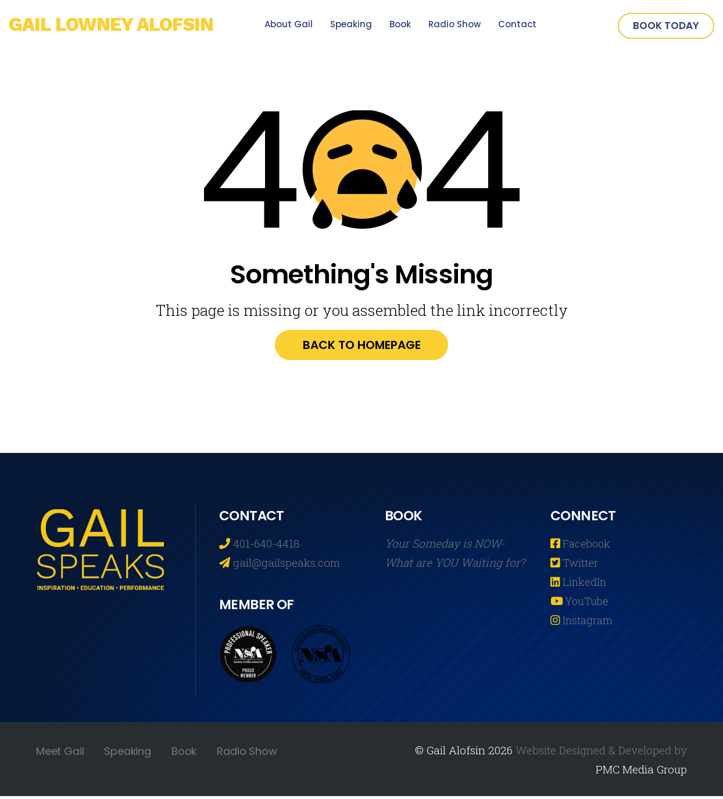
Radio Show (454, 24)
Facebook (586, 546)
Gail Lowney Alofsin (118, 25)
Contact (517, 24)
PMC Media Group (641, 772)
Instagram (587, 623)
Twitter (580, 565)
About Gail (288, 24)
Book (400, 24)
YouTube (587, 603)
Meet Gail (60, 754)
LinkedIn (584, 584)
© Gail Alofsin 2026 (464, 753)
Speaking (351, 24)
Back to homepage (362, 347)
